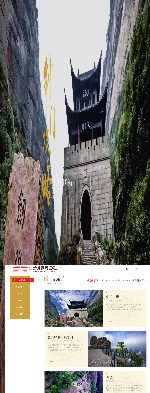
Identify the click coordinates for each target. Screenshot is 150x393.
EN (127, 269)
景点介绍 (106, 280)
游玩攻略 (126, 280)
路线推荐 (116, 280)
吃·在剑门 (19, 287)
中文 (123, 269)
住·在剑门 (19, 294)
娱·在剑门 (19, 314)
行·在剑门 (19, 300)
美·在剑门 (19, 307)
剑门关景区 (92, 280)
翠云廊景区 (138, 280)
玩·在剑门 (22, 280)
